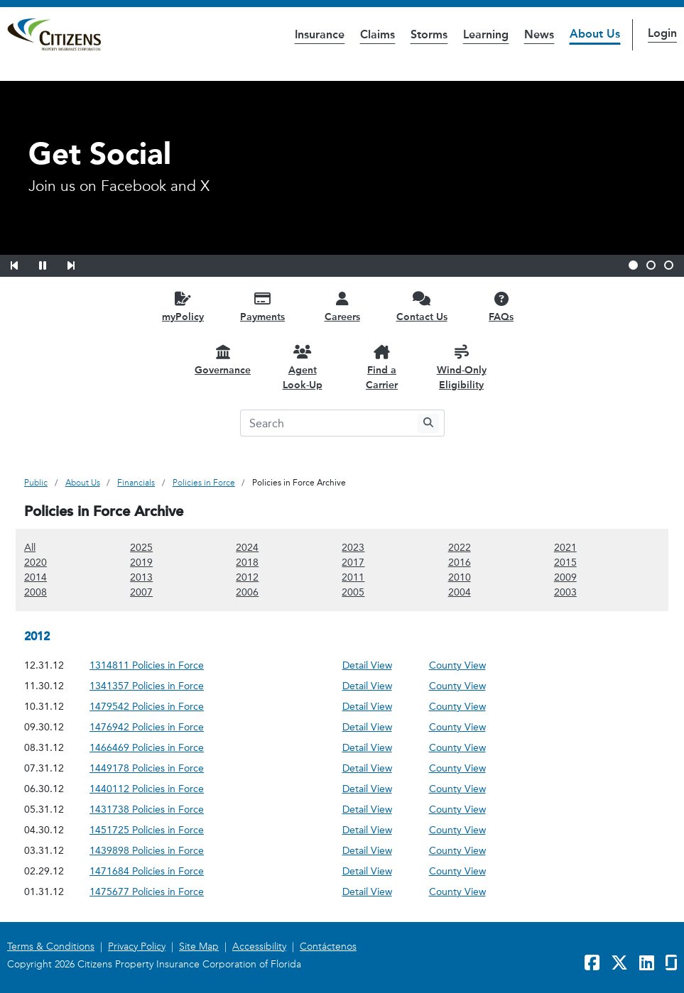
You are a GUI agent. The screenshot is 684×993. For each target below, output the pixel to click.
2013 (141, 576)
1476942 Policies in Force (146, 727)
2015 (565, 562)
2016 (459, 562)
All (30, 547)
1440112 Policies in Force (146, 789)
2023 (353, 547)
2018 (247, 562)
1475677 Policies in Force (146, 892)
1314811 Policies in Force (146, 665)
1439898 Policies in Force (146, 851)
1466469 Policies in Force (146, 748)
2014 (35, 576)
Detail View (367, 665)
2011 (353, 576)
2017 (353, 562)
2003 (565, 591)
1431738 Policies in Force (146, 809)
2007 (141, 591)
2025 (141, 547)
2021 (565, 547)
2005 (353, 591)
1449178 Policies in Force (146, 768)
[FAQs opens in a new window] (501, 306)
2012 (247, 576)
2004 (459, 591)
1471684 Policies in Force (146, 871)
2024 (247, 547)
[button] (23, 263)
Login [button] (662, 33)
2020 (35, 562)
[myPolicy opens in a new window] (183, 306)
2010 (459, 576)
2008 (35, 591)
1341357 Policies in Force (146, 686)
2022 (459, 547)
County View (457, 665)
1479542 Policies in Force (146, 707)
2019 (141, 562)
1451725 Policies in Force (146, 830)
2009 (565, 576)
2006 (247, 591)
